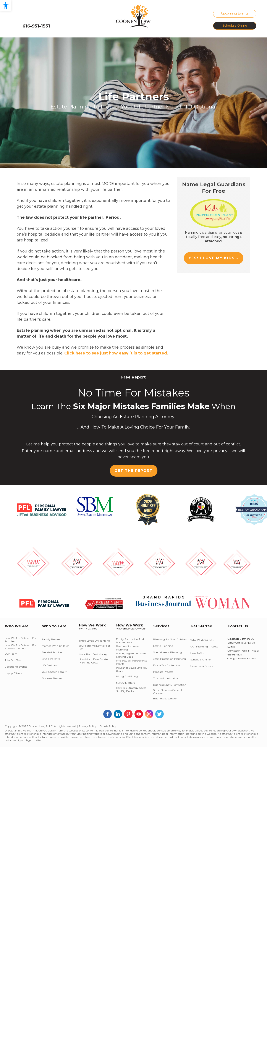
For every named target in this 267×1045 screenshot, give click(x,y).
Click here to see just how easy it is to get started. (116, 353)
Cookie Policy (108, 726)
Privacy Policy (87, 726)
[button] (5, 5)
